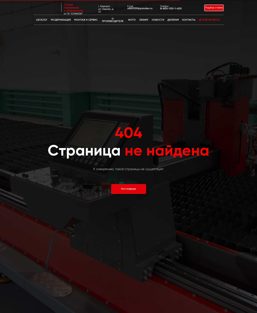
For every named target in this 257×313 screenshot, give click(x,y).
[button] (214, 8)
